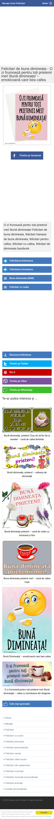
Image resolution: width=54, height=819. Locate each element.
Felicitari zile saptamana (17, 765)
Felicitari (9, 730)
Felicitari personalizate (16, 747)
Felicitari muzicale (14, 771)
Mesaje (8, 724)
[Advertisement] (27, 36)
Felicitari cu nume (13, 735)
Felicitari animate (13, 783)
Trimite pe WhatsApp (21, 390)
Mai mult (48, 816)
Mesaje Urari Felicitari (13, 3)
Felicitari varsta (12, 753)
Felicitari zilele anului (15, 759)
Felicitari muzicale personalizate (21, 777)
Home (7, 718)
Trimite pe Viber (18, 381)
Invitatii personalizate (15, 789)
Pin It (12, 372)
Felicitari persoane (14, 741)
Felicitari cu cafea (19, 287)
